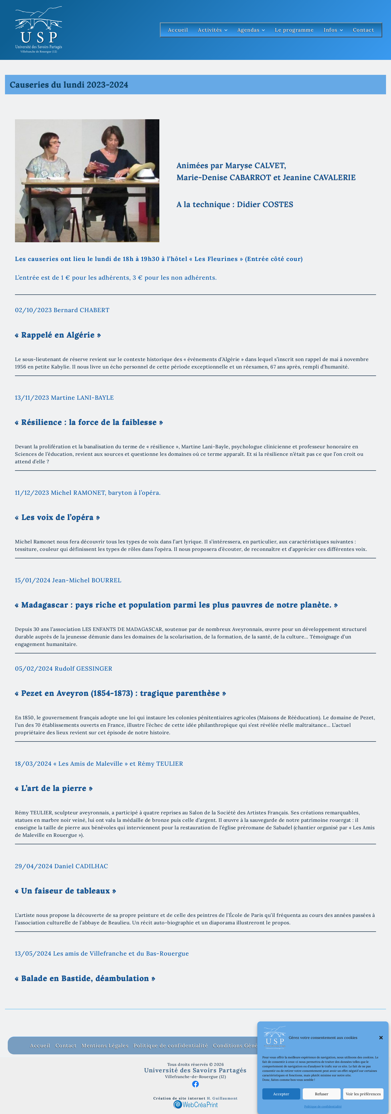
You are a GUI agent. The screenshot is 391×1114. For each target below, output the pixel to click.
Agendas (251, 29)
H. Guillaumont (222, 1098)
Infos (333, 29)
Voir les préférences (363, 1105)
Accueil (178, 30)
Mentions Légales (105, 1045)
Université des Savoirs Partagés (195, 1070)
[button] (381, 1048)
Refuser (321, 1105)
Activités (212, 29)
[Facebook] (195, 1083)
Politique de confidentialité (170, 1045)
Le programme (294, 30)
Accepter (281, 1105)
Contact (363, 30)
